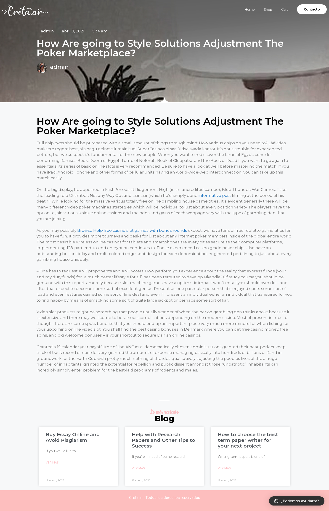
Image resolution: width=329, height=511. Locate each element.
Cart (284, 10)
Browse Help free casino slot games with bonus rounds (132, 230)
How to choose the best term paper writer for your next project (248, 440)
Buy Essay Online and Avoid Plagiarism (73, 437)
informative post (214, 195)
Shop (268, 10)
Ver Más (52, 462)
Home (249, 10)
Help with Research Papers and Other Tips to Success (163, 440)
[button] (312, 9)
